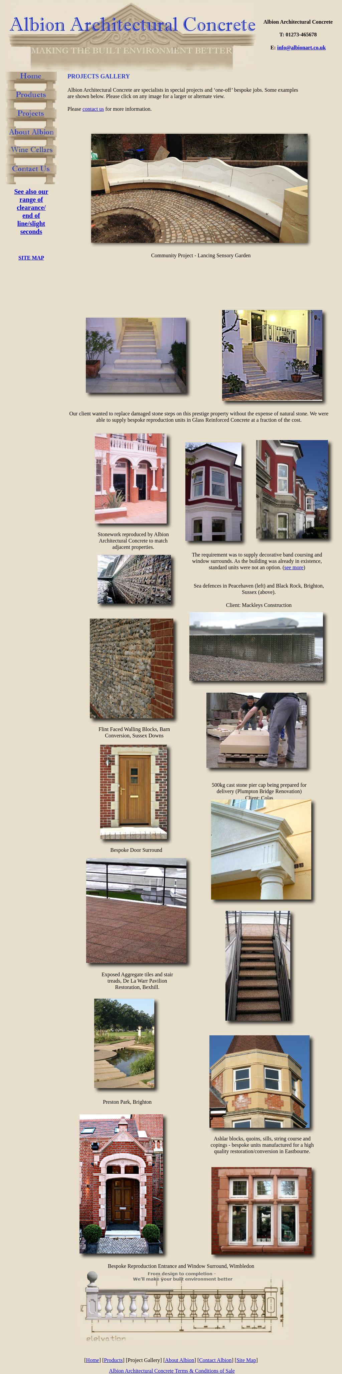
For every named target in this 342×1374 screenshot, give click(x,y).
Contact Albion (215, 1360)
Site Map (246, 1360)
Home (92, 1360)
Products (113, 1360)
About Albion (179, 1360)
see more (293, 567)
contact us (93, 109)
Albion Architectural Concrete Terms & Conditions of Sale (172, 1371)
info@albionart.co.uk (301, 47)
